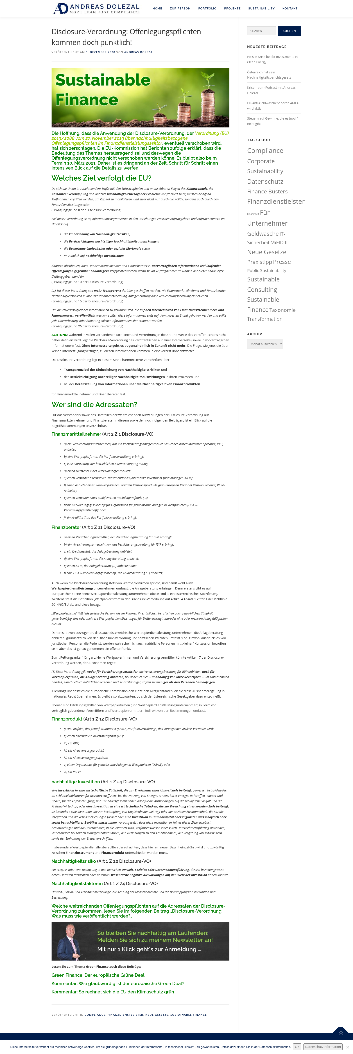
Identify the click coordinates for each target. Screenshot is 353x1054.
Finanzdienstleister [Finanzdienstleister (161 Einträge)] (276, 201)
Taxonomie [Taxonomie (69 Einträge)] (282, 309)
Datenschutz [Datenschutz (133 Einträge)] (265, 181)
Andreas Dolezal (139, 52)
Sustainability (261, 8)
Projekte (232, 8)
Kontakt (290, 8)
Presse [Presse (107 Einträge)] (282, 262)
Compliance (95, 1015)
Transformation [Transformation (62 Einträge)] (265, 318)
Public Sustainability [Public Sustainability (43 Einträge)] (266, 270)
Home (157, 8)
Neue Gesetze (156, 1015)
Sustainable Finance (188, 1015)
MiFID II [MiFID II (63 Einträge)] (278, 242)
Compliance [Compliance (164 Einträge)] (265, 150)
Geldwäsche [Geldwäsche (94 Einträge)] (263, 233)
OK (297, 1047)
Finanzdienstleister (125, 1015)
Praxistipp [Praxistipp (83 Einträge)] (259, 261)
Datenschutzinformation (323, 1047)
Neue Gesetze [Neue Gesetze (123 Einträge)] (266, 252)
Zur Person (180, 8)
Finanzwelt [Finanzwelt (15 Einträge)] (253, 213)
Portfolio (207, 8)
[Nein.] (347, 1047)
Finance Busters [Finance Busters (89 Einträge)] (267, 191)
